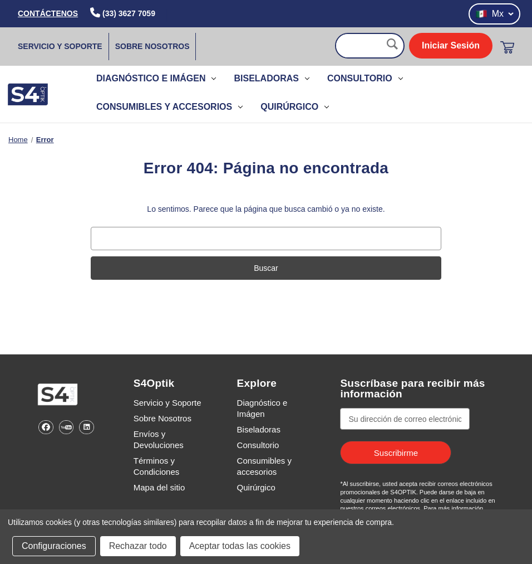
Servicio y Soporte (60, 46)
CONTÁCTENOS (48, 13)
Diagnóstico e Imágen (156, 78)
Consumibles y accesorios (169, 106)
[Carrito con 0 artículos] (507, 47)
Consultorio (365, 78)
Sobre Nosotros (152, 46)
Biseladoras (271, 78)
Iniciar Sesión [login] (451, 45)
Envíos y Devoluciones (159, 439)
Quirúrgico (294, 106)
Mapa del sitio (159, 487)
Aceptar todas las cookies (239, 546)
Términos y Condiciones (157, 466)
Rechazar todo (138, 546)
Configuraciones (54, 546)
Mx (494, 14)
